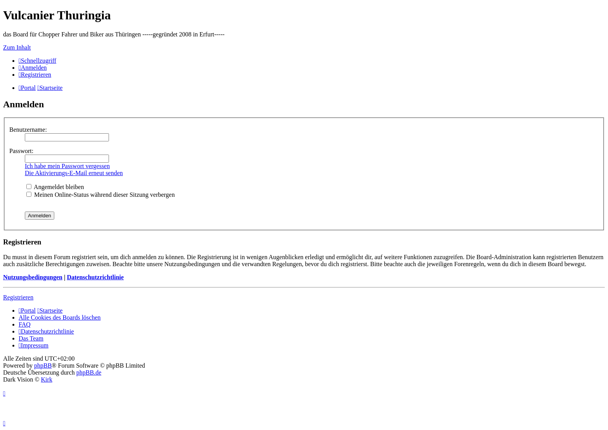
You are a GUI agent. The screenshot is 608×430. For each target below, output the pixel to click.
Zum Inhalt (17, 47)
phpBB (43, 365)
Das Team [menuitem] (31, 338)
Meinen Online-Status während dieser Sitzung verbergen (100, 194)
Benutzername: (28, 129)
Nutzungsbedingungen (32, 277)
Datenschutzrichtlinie (95, 277)
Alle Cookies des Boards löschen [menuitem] (60, 317)
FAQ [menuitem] (25, 324)
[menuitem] (33, 67)
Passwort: (21, 151)
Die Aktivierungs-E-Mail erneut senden (74, 173)
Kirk (46, 379)
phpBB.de (88, 372)
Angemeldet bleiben (55, 187)
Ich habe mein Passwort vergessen (67, 166)
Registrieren (18, 297)
